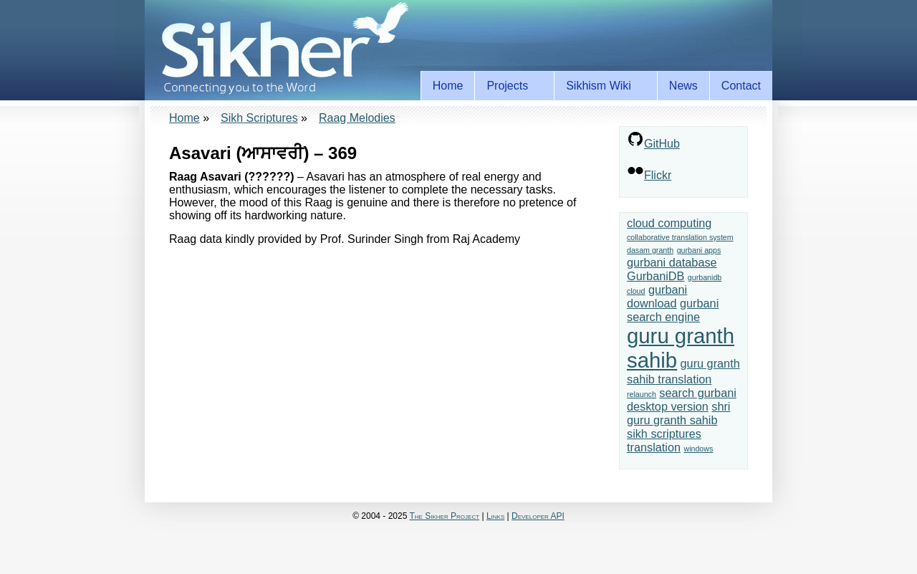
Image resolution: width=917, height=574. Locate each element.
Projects (509, 86)
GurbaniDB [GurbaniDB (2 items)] (655, 275)
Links (495, 516)
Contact (741, 86)
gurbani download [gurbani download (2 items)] (657, 296)
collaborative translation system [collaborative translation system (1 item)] (680, 237)
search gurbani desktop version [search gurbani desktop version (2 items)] (681, 399)
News (683, 86)
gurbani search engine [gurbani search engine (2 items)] (673, 310)
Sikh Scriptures (259, 118)
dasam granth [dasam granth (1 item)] (650, 250)
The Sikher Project (445, 516)
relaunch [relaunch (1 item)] (641, 394)
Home (448, 86)
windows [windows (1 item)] (698, 448)
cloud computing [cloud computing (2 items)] (669, 222)
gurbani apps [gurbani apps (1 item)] (699, 250)
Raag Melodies (357, 118)
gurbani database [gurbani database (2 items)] (672, 262)
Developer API (538, 516)
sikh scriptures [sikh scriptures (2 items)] (664, 433)
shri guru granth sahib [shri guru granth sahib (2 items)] (678, 413)
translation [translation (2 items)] (654, 447)
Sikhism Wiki (601, 86)
